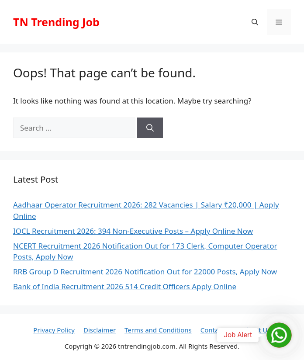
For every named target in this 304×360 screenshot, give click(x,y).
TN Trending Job (56, 21)
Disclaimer (99, 329)
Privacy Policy (54, 329)
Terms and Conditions (158, 329)
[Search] (150, 128)
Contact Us (217, 329)
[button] (255, 22)
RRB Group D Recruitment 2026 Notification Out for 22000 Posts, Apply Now (145, 272)
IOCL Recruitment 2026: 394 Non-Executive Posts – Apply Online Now (133, 231)
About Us (256, 329)
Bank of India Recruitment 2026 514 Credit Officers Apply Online (124, 286)
